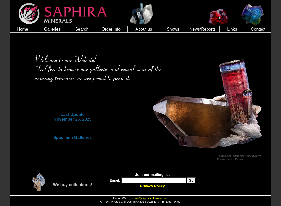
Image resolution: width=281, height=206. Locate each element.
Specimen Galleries (72, 137)
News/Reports (203, 29)
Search (82, 29)
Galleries (52, 29)
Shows (173, 29)
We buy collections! (72, 184)
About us (143, 29)
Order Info (111, 29)
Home (22, 29)
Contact (258, 29)
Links (232, 29)
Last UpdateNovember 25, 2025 (72, 116)
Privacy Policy (152, 186)
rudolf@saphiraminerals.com (149, 198)
